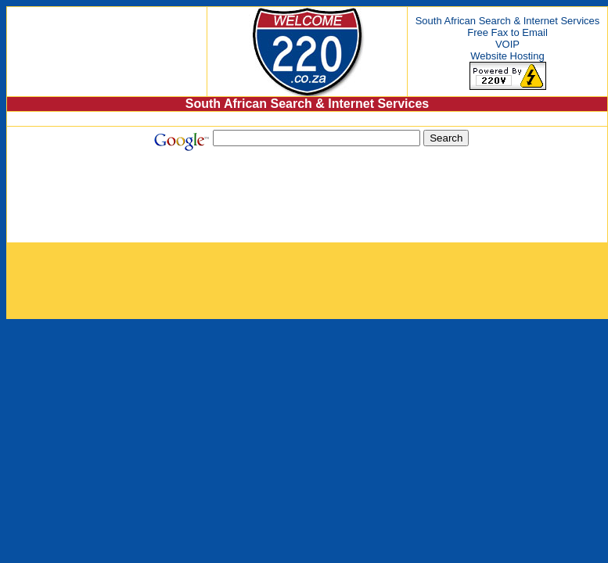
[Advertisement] (313, 204)
